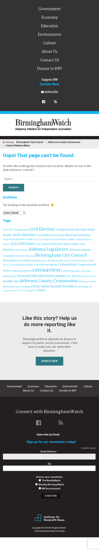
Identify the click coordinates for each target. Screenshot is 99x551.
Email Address (49, 451)
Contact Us (49, 60)
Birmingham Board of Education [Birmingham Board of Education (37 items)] (18, 256)
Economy (49, 18)
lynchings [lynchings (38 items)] (25, 286)
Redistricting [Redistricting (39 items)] (81, 286)
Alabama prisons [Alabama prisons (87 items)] (80, 250)
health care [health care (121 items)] (11, 281)
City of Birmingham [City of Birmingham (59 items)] (45, 265)
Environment (49, 35)
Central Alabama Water (18, 145)
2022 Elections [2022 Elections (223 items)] (22, 244)
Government (49, 9)
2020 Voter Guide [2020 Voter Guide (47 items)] (64, 239)
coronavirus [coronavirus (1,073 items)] (46, 270)
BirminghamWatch (51, 126)
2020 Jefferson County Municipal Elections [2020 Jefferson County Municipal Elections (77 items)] (63, 235)
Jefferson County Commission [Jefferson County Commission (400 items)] (49, 281)
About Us (49, 52)
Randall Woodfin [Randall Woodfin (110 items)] (62, 286)
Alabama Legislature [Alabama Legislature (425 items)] (48, 249)
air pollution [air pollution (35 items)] (22, 250)
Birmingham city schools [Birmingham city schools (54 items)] (17, 261)
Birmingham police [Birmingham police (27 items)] (39, 260)
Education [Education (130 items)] (39, 275)
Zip (49, 463)
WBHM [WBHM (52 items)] (41, 290)
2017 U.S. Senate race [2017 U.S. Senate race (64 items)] (15, 230)
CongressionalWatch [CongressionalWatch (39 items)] (21, 271)
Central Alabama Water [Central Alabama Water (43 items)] (21, 265)
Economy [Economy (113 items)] (24, 276)
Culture (49, 43)
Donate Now (49, 361)
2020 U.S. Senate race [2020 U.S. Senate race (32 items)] (44, 239)
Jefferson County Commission (63, 142)
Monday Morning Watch (51, 484)
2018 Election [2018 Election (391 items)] (42, 229)
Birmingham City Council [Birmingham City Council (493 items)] (61, 255)
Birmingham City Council (29, 142)
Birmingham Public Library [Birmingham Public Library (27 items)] (59, 260)
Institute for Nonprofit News (50, 518)
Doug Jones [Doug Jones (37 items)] (74, 271)
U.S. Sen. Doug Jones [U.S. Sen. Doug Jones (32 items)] (26, 290)
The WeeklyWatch (51, 480)
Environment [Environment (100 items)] (56, 276)
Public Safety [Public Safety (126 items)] (40, 286)
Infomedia (60, 531)
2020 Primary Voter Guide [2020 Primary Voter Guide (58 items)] (18, 239)
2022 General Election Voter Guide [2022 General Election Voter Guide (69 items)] (56, 244)
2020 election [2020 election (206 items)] (23, 235)
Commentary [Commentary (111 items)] (67, 264)
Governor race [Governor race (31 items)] (89, 276)
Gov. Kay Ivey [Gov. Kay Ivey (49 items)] (73, 276)
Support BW (49, 82)
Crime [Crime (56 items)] (65, 271)
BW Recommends (51, 488)
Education (49, 26)
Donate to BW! (49, 69)
